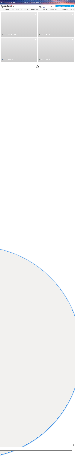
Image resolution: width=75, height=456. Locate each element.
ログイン (52, 6)
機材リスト (26, 9)
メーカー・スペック (35, 9)
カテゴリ (44, 9)
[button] (72, 6)
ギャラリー (65, 9)
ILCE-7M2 (55, 9)
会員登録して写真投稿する (37, 2)
